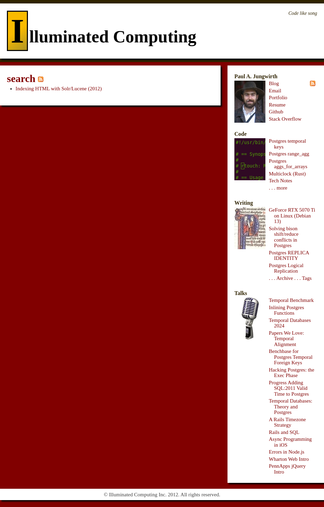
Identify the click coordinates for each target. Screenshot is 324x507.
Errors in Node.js (286, 452)
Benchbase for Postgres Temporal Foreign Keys (291, 356)
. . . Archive (281, 278)
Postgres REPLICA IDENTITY (289, 255)
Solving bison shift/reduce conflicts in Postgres (283, 237)
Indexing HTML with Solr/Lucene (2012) (59, 88)
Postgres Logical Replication (286, 268)
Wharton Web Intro (289, 459)
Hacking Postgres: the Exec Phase (291, 372)
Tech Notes (280, 180)
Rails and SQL (284, 432)
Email (275, 90)
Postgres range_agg (289, 153)
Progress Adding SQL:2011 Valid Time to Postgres (289, 388)
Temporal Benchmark (291, 300)
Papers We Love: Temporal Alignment (286, 338)
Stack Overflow (285, 119)
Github (276, 111)
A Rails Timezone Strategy (287, 422)
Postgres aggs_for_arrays (288, 164)
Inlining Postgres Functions (286, 310)
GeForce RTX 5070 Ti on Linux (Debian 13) (292, 215)
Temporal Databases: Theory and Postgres (290, 406)
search (21, 78)
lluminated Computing (101, 36)
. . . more (278, 188)
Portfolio (278, 97)
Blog (274, 83)
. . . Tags (303, 278)
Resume (277, 105)
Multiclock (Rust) (287, 173)
